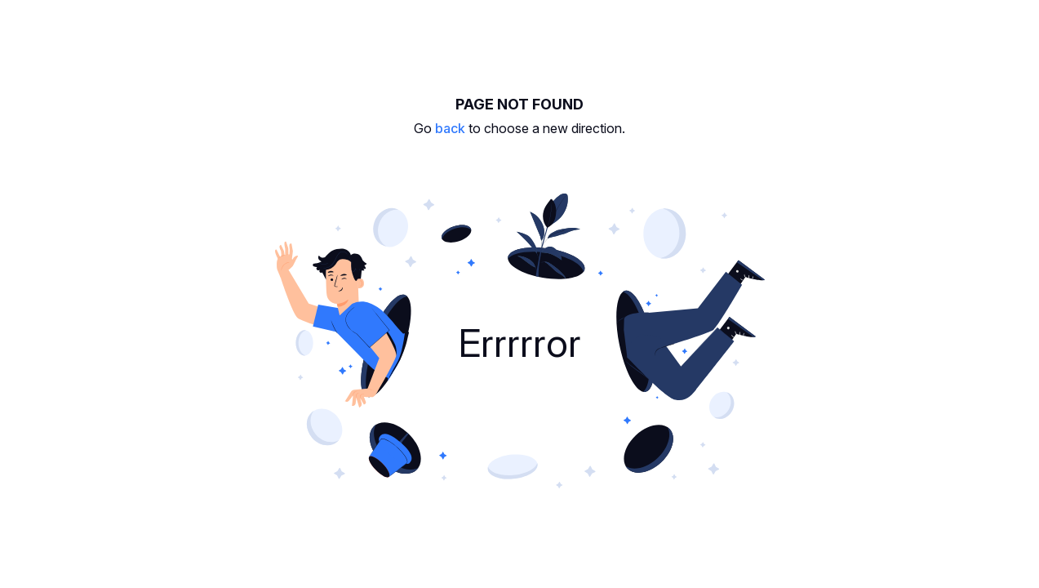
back (450, 128)
